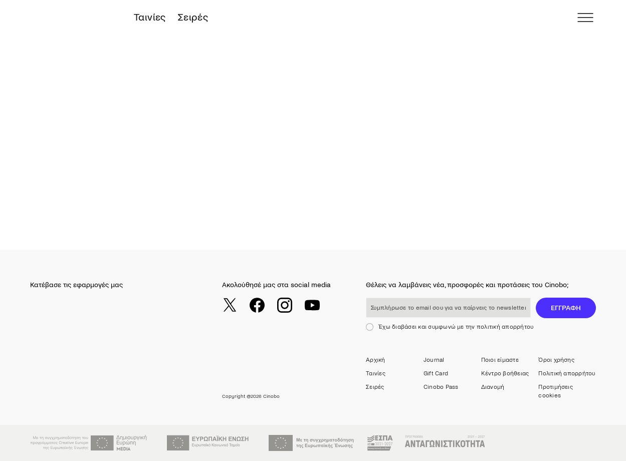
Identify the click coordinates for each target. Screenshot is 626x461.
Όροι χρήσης (556, 360)
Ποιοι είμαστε (500, 360)
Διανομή (493, 387)
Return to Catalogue (83, 197)
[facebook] (257, 305)
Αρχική (375, 360)
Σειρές (193, 17)
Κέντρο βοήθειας (505, 373)
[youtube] (312, 305)
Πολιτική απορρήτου (566, 373)
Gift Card (436, 373)
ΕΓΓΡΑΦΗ (566, 308)
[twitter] (229, 305)
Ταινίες (150, 17)
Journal (434, 360)
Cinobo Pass (441, 387)
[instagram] (284, 305)
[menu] (585, 17)
